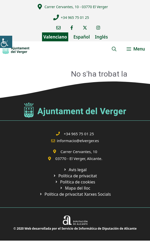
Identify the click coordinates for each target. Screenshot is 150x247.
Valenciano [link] (55, 37)
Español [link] (81, 37)
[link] (6, 42)
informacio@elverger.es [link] (78, 140)
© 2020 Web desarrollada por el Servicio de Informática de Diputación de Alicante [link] (75, 228)
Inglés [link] (101, 37)
